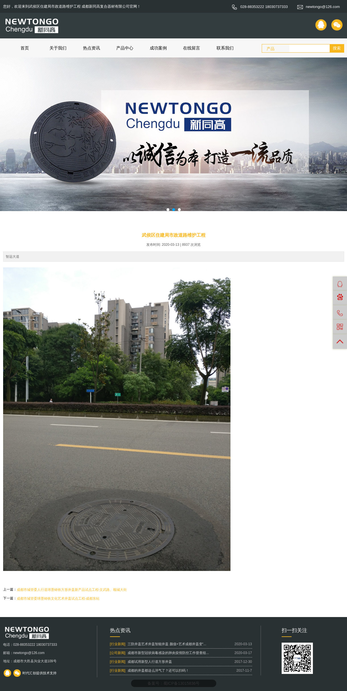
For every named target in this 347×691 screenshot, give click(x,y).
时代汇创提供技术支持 (39, 673)
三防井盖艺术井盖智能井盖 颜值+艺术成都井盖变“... (167, 644)
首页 (24, 48)
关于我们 (58, 48)
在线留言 (191, 48)
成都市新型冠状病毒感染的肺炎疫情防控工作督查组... (168, 653)
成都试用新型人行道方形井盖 (150, 662)
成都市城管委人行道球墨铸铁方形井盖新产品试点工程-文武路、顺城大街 (72, 590)
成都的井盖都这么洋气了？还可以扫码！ (158, 671)
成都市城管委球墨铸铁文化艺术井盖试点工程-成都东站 (58, 599)
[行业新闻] (118, 644)
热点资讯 (91, 48)
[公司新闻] (118, 653)
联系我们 (225, 48)
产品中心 (124, 48)
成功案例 (158, 48)
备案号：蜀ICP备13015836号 (173, 683)
